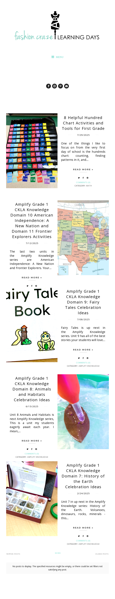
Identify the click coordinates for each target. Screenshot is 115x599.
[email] (66, 86)
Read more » (83, 169)
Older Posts (102, 554)
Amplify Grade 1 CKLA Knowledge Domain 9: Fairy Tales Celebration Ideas (83, 301)
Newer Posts (13, 554)
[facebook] (48, 86)
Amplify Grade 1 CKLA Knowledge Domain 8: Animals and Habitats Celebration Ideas (31, 388)
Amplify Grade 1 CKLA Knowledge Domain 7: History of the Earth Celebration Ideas (83, 475)
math (89, 185)
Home (58, 553)
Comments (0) (83, 182)
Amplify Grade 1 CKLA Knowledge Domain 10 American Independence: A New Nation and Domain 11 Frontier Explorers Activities (31, 220)
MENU (58, 57)
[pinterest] (60, 86)
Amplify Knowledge (89, 366)
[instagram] (54, 86)
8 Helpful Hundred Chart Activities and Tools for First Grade (83, 123)
